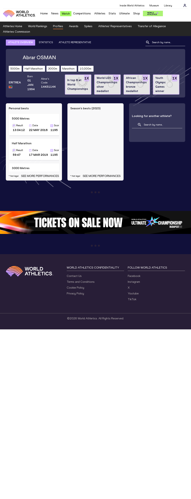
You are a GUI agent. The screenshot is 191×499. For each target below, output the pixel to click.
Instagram (134, 281)
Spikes (88, 26)
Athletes (99, 13)
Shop (136, 13)
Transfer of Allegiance (152, 26)
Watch (66, 13)
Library (168, 5)
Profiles (58, 26)
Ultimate (124, 13)
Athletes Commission (16, 31)
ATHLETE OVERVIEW (20, 42)
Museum (154, 5)
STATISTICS (46, 42)
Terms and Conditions (81, 281)
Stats (112, 13)
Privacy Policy (75, 293)
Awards (73, 26)
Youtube (133, 293)
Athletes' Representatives (115, 26)
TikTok (132, 299)
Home (44, 13)
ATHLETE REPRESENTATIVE (75, 42)
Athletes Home (12, 26)
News (55, 13)
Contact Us (74, 276)
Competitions (82, 13)
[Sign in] (185, 5)
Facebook (134, 276)
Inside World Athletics (132, 5)
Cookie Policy (75, 287)
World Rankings (37, 26)
